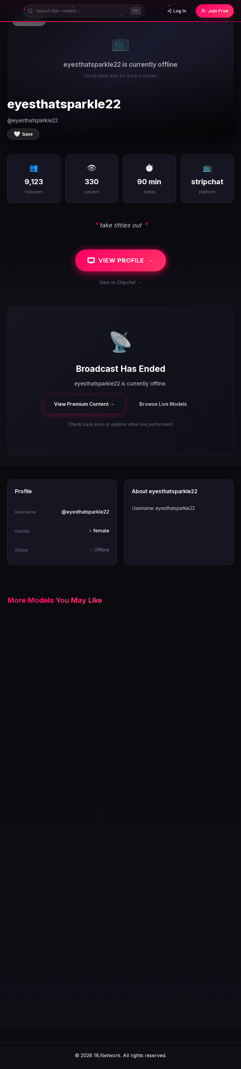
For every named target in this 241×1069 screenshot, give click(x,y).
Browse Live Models (163, 404)
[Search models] (84, 11)
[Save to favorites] (23, 134)
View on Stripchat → (120, 282)
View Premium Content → (84, 404)
